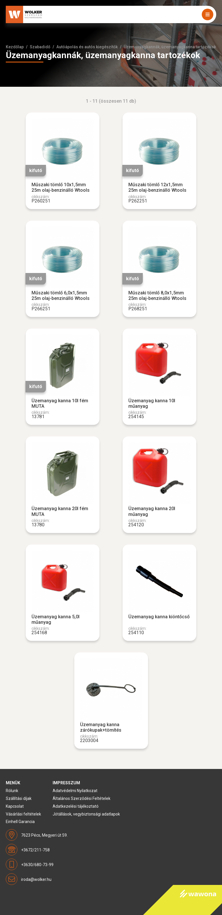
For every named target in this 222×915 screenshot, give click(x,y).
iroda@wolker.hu (36, 879)
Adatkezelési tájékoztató (76, 806)
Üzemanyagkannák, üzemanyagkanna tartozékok (170, 47)
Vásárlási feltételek (23, 814)
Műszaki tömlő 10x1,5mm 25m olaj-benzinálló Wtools (61, 187)
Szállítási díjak (19, 798)
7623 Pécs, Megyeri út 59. (44, 835)
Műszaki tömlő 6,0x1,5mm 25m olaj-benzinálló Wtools (61, 295)
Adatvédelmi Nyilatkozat (75, 790)
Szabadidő (40, 47)
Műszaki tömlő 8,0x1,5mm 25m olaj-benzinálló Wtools (157, 295)
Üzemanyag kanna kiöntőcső (159, 616)
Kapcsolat (15, 806)
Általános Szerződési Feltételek (81, 798)
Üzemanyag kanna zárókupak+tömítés (100, 727)
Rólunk (12, 790)
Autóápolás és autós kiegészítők (87, 47)
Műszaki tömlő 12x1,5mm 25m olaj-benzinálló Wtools (157, 187)
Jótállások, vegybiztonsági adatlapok (86, 814)
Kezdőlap (15, 47)
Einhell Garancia (20, 821)
